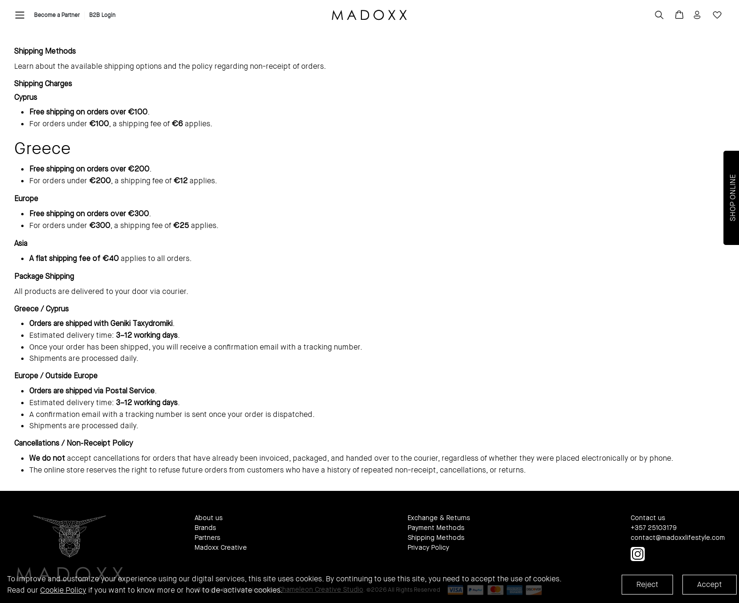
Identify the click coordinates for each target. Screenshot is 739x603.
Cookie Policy (63, 590)
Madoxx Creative (221, 548)
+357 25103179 (654, 528)
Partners (207, 538)
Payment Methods (436, 528)
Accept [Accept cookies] (709, 584)
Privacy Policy (428, 548)
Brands (205, 528)
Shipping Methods (436, 538)
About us (208, 518)
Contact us (648, 518)
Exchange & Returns (439, 518)
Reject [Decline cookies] (647, 584)
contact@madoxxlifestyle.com (678, 538)
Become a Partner (57, 15)
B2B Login (102, 15)
